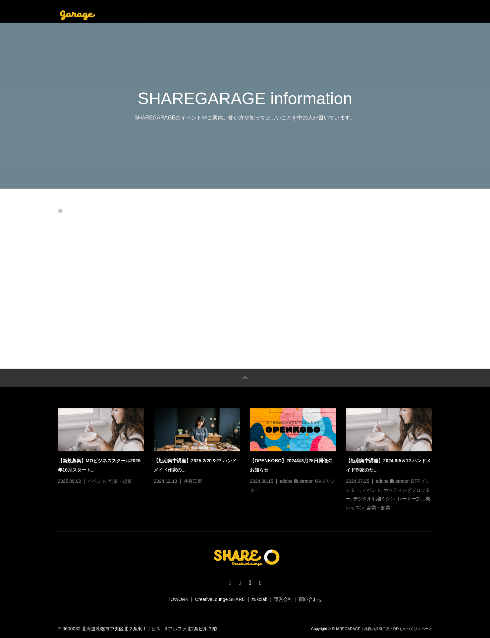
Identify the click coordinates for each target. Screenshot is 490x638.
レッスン (355, 507)
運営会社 (283, 599)
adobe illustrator (296, 481)
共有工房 (193, 481)
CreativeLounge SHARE (220, 599)
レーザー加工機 (414, 498)
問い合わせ (310, 599)
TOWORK (178, 599)
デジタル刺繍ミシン (374, 498)
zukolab (259, 599)
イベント (96, 481)
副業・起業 (120, 481)
